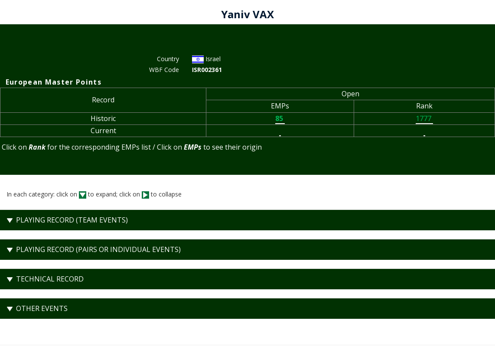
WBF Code (164, 69)
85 (280, 118)
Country (168, 59)
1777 (424, 118)
